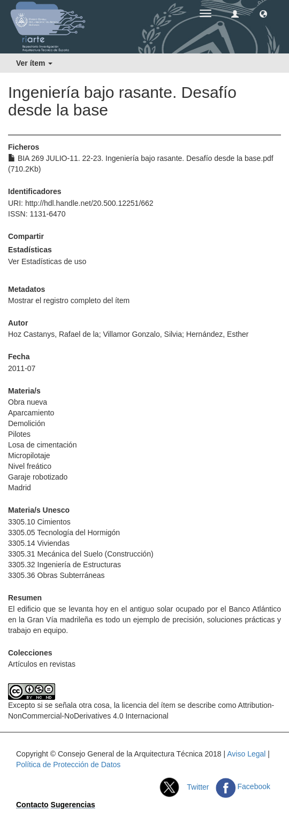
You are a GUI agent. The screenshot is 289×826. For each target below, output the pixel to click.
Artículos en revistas (41, 664)
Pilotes (19, 434)
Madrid (19, 487)
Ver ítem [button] (34, 63)
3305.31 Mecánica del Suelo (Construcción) (81, 554)
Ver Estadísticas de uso (47, 261)
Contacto (32, 804)
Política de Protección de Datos (68, 764)
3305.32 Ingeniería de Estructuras (64, 564)
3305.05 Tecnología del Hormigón (64, 532)
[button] (263, 13)
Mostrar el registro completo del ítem (69, 300)
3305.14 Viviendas (39, 543)
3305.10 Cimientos (39, 522)
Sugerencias (73, 804)
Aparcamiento (31, 412)
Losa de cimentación (42, 445)
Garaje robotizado (37, 477)
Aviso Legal (246, 754)
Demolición (26, 423)
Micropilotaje (29, 455)
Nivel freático (29, 466)
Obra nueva (27, 402)
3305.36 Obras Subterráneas (56, 575)
